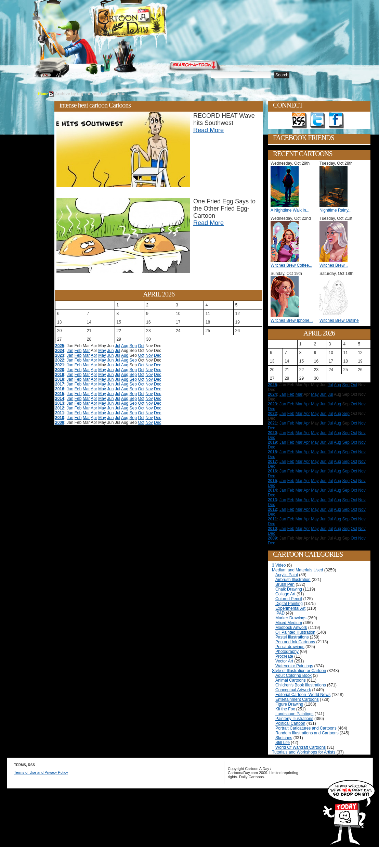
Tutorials (116, 75)
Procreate (284, 656)
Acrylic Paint (286, 574)
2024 (59, 350)
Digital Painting (289, 603)
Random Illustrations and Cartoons (307, 733)
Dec (157, 355)
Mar (86, 350)
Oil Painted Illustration (295, 632)
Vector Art (284, 661)
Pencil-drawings (289, 646)
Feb (78, 350)
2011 (59, 412)
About (61, 75)
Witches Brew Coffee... (291, 265)
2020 (59, 369)
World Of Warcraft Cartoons (300, 747)
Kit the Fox (285, 709)
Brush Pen (285, 584)
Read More (208, 130)
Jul (117, 345)
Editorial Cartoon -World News (302, 694)
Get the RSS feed (299, 120)
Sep (133, 345)
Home (39, 75)
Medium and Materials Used (297, 570)
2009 (59, 422)
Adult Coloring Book (293, 675)
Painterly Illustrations (294, 718)
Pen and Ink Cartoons (295, 642)
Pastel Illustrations (292, 637)
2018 (59, 379)
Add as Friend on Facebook (336, 120)
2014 (59, 398)
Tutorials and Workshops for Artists (303, 752)
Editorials (87, 75)
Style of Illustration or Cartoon (299, 670)
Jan (70, 350)
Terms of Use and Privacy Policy (41, 772)
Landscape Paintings (294, 713)
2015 (59, 393)
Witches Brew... (333, 265)
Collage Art (285, 594)
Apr (94, 355)
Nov (149, 355)
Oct (141, 345)
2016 (59, 389)
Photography (287, 651)
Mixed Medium (288, 622)
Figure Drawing (289, 704)
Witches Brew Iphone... (292, 320)
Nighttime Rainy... (335, 210)
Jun (110, 350)
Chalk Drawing (288, 589)
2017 (59, 384)
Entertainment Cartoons (297, 699)
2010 (59, 417)
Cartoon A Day (146, 22)
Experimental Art (290, 608)
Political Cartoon (290, 723)
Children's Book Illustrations (300, 685)
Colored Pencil (288, 598)
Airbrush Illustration (293, 579)
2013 (59, 403)
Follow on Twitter (317, 120)
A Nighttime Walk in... (290, 210)
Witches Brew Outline (339, 320)
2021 (59, 365)
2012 (59, 408)
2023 (59, 355)
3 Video (279, 565)
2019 (59, 374)
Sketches (283, 737)
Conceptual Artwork (293, 689)
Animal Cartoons (290, 680)
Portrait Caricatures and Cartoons (306, 728)
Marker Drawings (290, 618)
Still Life (282, 742)
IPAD (280, 613)
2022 (59, 360)
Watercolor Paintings (294, 665)
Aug (124, 345)
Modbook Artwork (291, 627)
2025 (59, 345)
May (102, 350)
